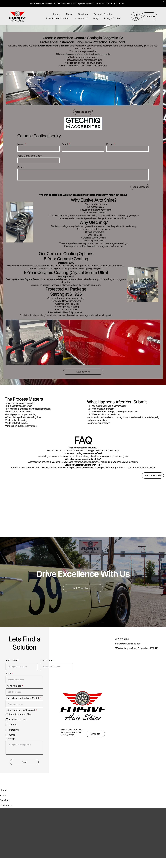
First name (11, 660)
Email (8, 673)
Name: (20, 144)
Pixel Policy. (130, 3)
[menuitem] (56, 14)
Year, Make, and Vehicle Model (22, 698)
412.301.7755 (67, 735)
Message (10, 738)
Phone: (110, 144)
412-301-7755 (122, 639)
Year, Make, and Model (29, 155)
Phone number (13, 685)
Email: (65, 144)
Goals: (20, 167)
